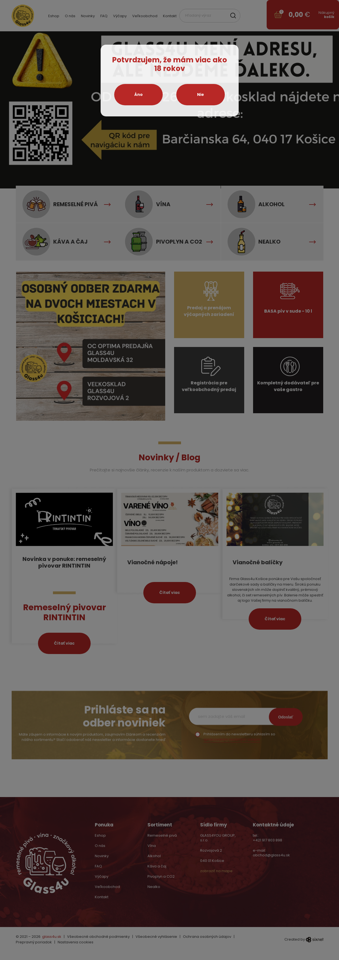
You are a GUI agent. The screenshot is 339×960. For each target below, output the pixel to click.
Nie (200, 94)
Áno (138, 94)
